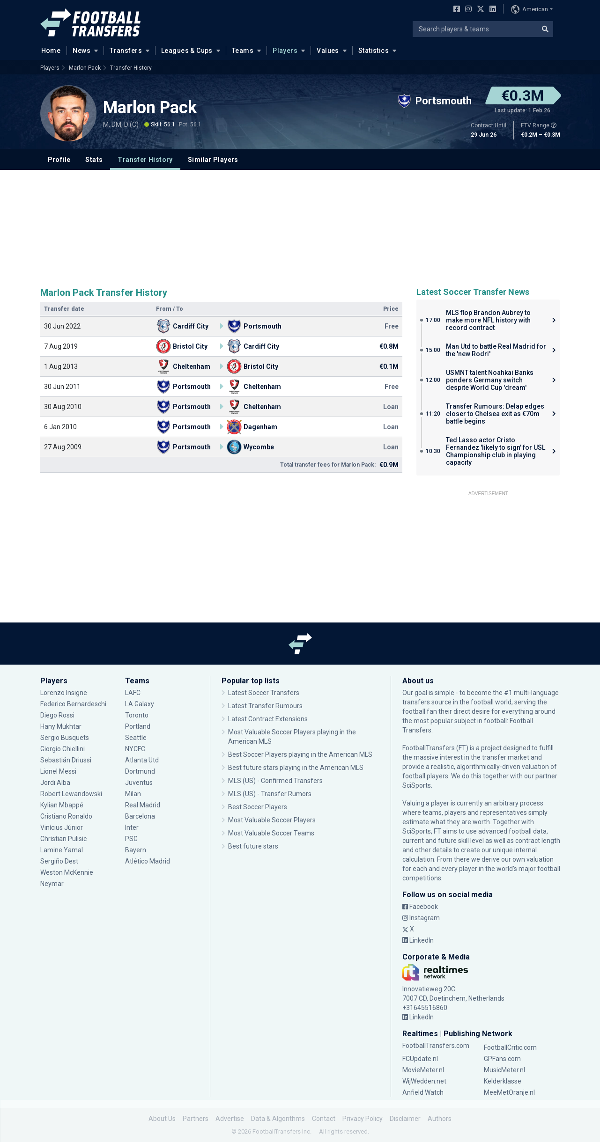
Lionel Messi (59, 771)
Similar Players (213, 159)
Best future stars (253, 846)
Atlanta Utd (142, 760)
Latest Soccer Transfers (263, 692)
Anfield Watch (423, 1092)
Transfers (126, 50)
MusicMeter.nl (504, 1070)
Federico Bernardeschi (73, 704)
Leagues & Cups (187, 50)
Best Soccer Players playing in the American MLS (300, 754)
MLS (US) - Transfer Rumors (269, 794)
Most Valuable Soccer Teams (271, 833)
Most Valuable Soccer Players (272, 820)
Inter (132, 827)
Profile (59, 159)
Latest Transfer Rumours (265, 706)
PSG (131, 838)
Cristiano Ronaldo (66, 816)
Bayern (135, 850)
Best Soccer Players (257, 807)
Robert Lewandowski (71, 794)
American (529, 9)
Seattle (136, 737)
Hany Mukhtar (60, 726)
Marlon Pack (85, 68)
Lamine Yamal (61, 850)
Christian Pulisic (63, 838)
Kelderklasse (502, 1081)
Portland (137, 726)
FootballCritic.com (510, 1047)
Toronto (136, 715)
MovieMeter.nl (423, 1070)
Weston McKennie (66, 872)
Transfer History (131, 68)
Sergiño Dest (59, 861)
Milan (133, 794)
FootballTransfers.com (435, 1045)
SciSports (416, 785)
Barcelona (140, 816)
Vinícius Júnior (61, 827)
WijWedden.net (424, 1081)
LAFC (133, 692)
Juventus (139, 782)
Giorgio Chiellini (62, 749)
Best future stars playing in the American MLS (295, 767)
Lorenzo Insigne (63, 692)
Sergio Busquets (64, 737)
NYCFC (135, 749)
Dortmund (140, 771)
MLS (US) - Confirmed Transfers (275, 780)
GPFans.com (502, 1058)
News (81, 50)
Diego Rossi (57, 715)
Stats (94, 159)
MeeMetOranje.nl (509, 1092)
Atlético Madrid (147, 861)
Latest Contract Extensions (268, 719)
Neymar (52, 883)
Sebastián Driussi (65, 760)
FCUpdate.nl (420, 1058)
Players (285, 50)
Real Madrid (142, 805)
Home (48, 50)
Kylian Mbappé (61, 805)
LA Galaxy (139, 704)
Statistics (373, 50)
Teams (242, 50)
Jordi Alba (55, 782)
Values (328, 50)
